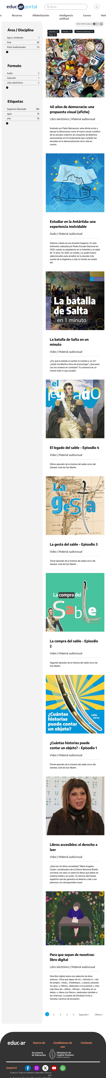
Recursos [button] (17, 15)
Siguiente (84, 1014)
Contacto (86, 1042)
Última (99, 1014)
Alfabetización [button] (40, 15)
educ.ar (15, 1072)
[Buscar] (68, 6)
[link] (97, 6)
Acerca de (39, 1042)
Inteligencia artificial (66, 17)
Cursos (87, 15)
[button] (7, 52)
